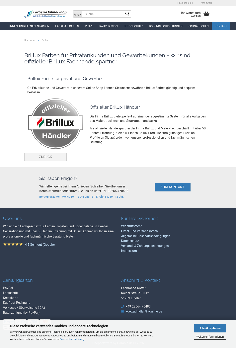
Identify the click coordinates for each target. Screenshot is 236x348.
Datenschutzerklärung (71, 339)
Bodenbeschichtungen (166, 26)
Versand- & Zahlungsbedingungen (145, 246)
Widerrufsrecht (131, 226)
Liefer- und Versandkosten (139, 231)
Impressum (129, 251)
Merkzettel (205, 3)
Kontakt (221, 26)
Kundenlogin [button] (185, 3)
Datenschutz (130, 241)
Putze (89, 26)
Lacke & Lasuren (67, 26)
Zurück (45, 157)
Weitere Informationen (210, 336)
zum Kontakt (173, 187)
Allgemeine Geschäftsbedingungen (145, 236)
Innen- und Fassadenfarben (29, 26)
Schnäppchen (199, 26)
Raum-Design (108, 26)
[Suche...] (77, 14)
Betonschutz (133, 26)
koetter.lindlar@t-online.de (144, 311)
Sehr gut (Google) (40, 244)
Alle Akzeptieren (210, 328)
